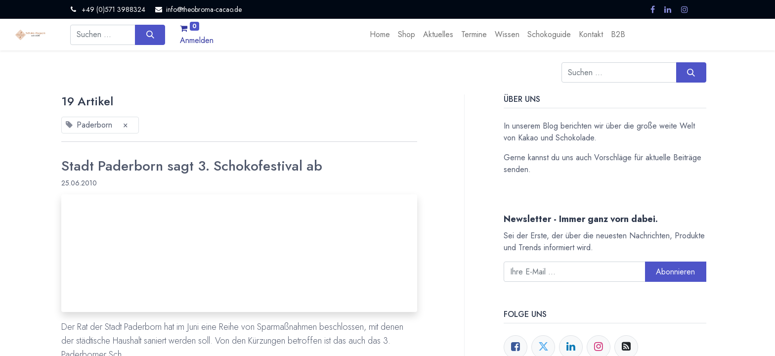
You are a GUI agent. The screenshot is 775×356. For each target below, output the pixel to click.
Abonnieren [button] (675, 271)
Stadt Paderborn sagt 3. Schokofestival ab (191, 166)
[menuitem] (380, 34)
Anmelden (197, 40)
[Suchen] (150, 34)
